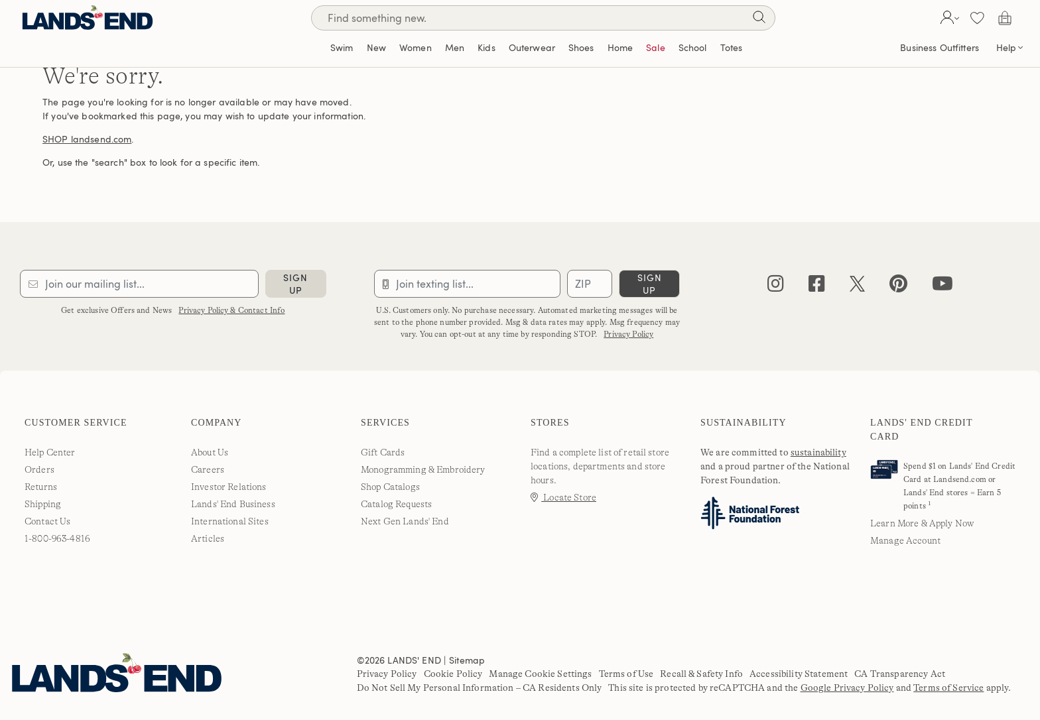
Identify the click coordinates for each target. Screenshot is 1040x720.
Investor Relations (229, 486)
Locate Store (563, 497)
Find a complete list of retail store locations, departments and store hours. (600, 466)
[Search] (759, 20)
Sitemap (467, 660)
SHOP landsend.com (86, 139)
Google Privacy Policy (847, 687)
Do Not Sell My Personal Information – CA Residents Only (479, 687)
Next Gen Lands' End (405, 521)
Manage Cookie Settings (540, 673)
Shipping (43, 504)
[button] (948, 18)
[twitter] (857, 286)
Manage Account (905, 540)
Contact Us (47, 521)
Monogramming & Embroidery (423, 469)
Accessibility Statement (798, 673)
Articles (207, 538)
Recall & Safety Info (701, 673)
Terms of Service (948, 687)
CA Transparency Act (899, 673)
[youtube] (942, 286)
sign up (295, 283)
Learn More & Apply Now (922, 523)
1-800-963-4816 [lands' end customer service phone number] (57, 538)
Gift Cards (383, 452)
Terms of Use (626, 673)
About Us (209, 452)
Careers (207, 469)
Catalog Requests (396, 504)
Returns (41, 486)
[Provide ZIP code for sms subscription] (589, 284)
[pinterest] (898, 286)
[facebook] (817, 286)
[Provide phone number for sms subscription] (467, 284)
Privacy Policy (628, 334)
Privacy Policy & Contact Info (231, 310)
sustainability (818, 452)
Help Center (50, 452)
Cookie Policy (453, 673)
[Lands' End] (87, 17)
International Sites (230, 521)
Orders (39, 469)
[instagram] (775, 286)
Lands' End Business (233, 504)
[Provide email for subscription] (139, 284)
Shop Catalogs (390, 486)
